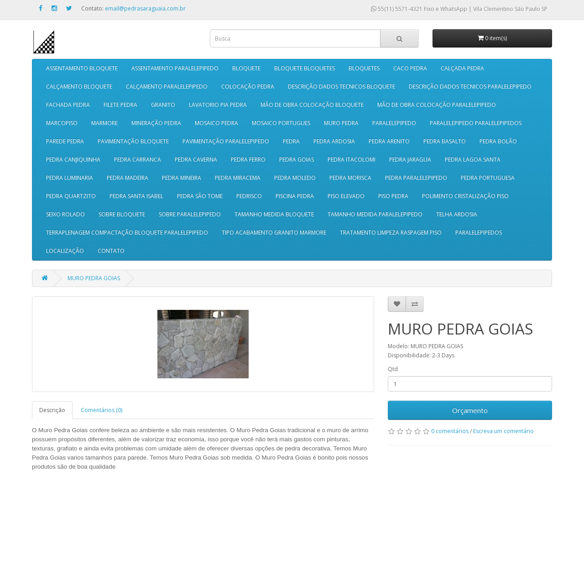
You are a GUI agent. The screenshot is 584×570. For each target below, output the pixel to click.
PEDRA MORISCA (350, 178)
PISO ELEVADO (346, 196)
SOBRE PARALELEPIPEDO (190, 214)
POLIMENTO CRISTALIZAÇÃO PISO (465, 196)
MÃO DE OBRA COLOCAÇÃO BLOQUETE (312, 105)
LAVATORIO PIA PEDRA (218, 105)
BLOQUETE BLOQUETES (304, 68)
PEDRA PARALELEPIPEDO (416, 178)
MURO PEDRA (341, 123)
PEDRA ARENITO (389, 141)
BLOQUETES (364, 68)
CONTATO (111, 251)
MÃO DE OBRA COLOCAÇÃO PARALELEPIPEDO (436, 105)
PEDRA (291, 141)
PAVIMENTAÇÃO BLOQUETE (133, 141)
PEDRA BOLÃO (498, 141)
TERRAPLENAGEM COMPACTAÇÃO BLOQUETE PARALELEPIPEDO (127, 232)
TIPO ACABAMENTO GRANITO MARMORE (274, 232)
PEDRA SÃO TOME (200, 196)
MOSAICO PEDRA (216, 123)
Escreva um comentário (503, 431)
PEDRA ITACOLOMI (351, 159)
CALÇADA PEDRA (462, 68)
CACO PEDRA (410, 68)
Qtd (393, 369)
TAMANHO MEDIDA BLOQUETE (274, 214)
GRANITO (163, 105)
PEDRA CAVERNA (196, 159)
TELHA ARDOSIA (456, 214)
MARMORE (104, 123)
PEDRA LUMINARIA (69, 178)
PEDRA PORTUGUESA (488, 178)
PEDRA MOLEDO (295, 178)
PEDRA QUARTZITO (71, 196)
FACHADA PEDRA (68, 105)
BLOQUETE (246, 68)
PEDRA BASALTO (444, 141)
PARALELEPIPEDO (394, 123)
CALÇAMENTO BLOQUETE (79, 86)
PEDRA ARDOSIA (334, 141)
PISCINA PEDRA (295, 196)
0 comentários (450, 431)
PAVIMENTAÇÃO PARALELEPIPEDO (225, 141)
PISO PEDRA (393, 196)
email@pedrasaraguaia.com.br (145, 8)
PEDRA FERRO (248, 159)
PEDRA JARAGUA (410, 159)
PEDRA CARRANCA (137, 159)
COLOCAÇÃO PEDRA (247, 86)
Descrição (52, 410)
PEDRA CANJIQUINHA (73, 159)
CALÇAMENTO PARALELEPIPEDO (167, 86)
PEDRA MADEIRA (127, 178)
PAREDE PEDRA (65, 141)
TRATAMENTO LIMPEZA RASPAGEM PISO (391, 232)
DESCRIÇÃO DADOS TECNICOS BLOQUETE (341, 86)
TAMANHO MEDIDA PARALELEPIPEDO (375, 214)
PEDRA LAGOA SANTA (473, 159)
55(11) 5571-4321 (396, 9)
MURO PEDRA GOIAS (94, 278)
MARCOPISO (62, 123)
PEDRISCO (249, 196)
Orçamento (470, 410)
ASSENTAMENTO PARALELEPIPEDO (175, 68)
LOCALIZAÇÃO (65, 251)
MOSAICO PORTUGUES (281, 123)
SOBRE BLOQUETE (122, 214)
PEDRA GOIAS (296, 159)
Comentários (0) (101, 410)
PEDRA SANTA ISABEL (136, 196)
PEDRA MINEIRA (181, 178)
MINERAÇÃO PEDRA (156, 123)
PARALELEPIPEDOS (478, 232)
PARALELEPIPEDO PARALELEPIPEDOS (475, 123)
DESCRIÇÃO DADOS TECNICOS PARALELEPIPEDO (470, 86)
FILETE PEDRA (120, 105)
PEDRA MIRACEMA (238, 178)
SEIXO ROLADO (65, 214)
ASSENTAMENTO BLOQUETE (82, 68)
